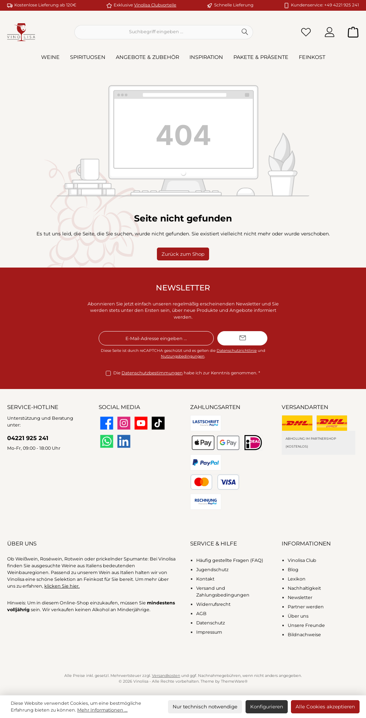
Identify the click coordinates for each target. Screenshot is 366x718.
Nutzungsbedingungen (182, 356)
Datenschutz (210, 622)
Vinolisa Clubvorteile (155, 5)
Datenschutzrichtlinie (237, 350)
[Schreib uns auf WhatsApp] (107, 441)
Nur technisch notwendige (205, 706)
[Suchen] (245, 32)
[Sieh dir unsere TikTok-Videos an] (158, 423)
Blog (293, 569)
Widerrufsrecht (213, 604)
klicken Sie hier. (62, 586)
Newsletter (300, 597)
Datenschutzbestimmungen (152, 372)
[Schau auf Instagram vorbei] (124, 423)
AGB (201, 613)
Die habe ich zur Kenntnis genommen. (186, 373)
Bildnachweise (304, 634)
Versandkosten (166, 675)
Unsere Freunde (306, 625)
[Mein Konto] (330, 32)
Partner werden (306, 606)
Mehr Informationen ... (102, 710)
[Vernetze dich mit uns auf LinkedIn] (124, 441)
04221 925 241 (27, 438)
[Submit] (242, 338)
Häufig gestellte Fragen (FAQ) (229, 560)
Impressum (209, 632)
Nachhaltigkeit (304, 588)
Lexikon (297, 579)
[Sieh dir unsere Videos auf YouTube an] (141, 423)
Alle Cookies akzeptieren (325, 706)
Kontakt (205, 579)
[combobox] (155, 32)
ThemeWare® (234, 681)
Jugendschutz (212, 569)
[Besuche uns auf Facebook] (107, 423)
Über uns (298, 616)
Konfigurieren (266, 706)
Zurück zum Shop (183, 254)
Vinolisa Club (302, 560)
